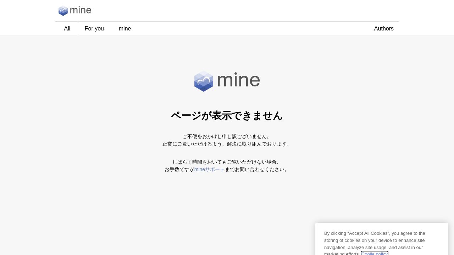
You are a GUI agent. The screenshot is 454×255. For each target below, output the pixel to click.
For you (94, 29)
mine (125, 29)
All (67, 29)
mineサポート (209, 169)
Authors (384, 29)
